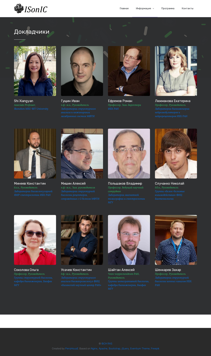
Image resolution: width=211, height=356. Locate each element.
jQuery (125, 348)
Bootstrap (114, 348)
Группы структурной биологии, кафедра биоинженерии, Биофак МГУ (33, 281)
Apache (103, 348)
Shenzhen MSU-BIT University (31, 108)
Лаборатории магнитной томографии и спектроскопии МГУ (126, 198)
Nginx (94, 348)
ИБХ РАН (113, 108)
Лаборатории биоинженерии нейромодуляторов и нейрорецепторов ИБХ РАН (172, 112)
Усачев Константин (76, 270)
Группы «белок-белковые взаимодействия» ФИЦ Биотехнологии (170, 195)
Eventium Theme (140, 348)
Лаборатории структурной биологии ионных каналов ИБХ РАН (173, 281)
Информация (145, 8)
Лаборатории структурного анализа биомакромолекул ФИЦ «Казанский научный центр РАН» (81, 281)
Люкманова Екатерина (172, 101)
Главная (124, 8)
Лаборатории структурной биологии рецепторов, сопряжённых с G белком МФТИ (80, 195)
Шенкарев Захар (168, 270)
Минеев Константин (30, 183)
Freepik (155, 348)
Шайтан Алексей (121, 270)
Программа (167, 8)
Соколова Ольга (26, 270)
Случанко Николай (169, 183)
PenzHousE (71, 348)
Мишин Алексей (73, 183)
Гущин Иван (70, 101)
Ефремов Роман (120, 101)
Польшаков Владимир (125, 183)
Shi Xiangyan (23, 101)
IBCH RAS (107, 343)
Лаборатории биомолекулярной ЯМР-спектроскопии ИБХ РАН (33, 193)
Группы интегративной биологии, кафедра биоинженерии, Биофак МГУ (128, 285)
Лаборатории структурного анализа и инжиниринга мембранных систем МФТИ (78, 112)
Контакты (187, 8)
